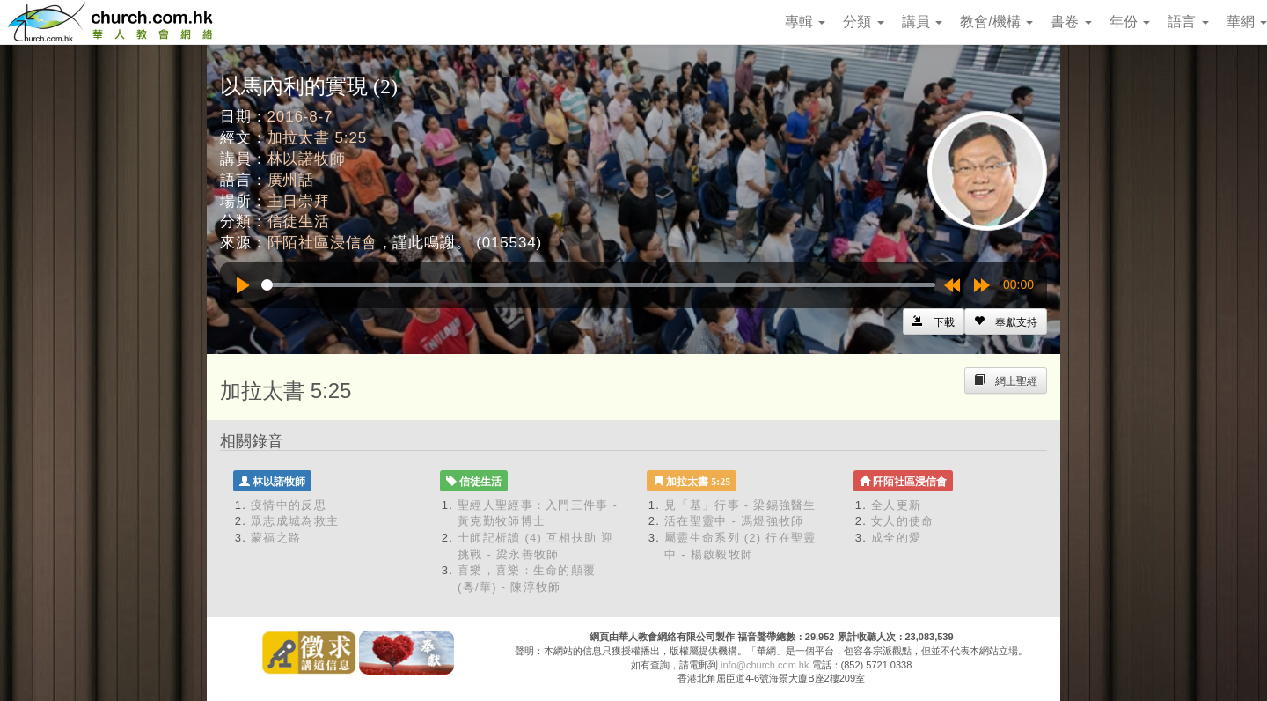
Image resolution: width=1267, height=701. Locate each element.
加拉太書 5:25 (317, 137)
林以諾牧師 (306, 159)
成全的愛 (896, 537)
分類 (863, 21)
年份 (1130, 21)
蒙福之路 (276, 537)
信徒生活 (298, 221)
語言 (1188, 21)
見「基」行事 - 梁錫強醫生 (740, 505)
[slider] (598, 285)
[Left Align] (1005, 321)
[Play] (243, 285)
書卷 (1071, 21)
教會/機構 (996, 21)
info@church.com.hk (765, 665)
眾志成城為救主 (295, 521)
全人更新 (896, 505)
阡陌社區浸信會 (322, 242)
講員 (922, 21)
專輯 (805, 21)
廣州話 (291, 180)
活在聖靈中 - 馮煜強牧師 (733, 521)
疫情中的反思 (288, 505)
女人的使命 (902, 521)
